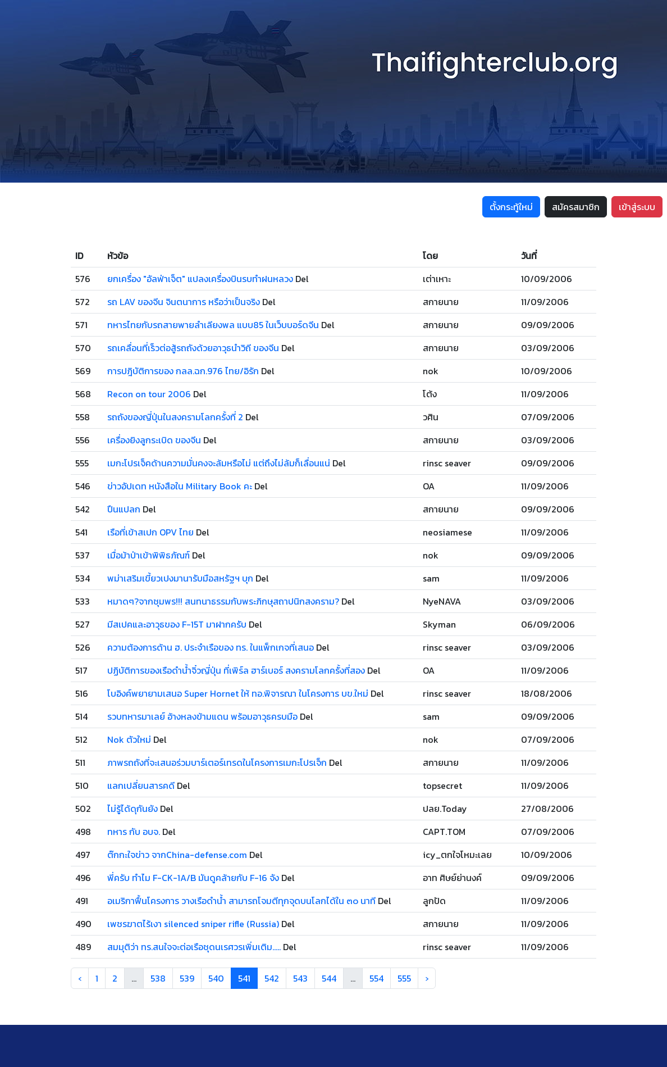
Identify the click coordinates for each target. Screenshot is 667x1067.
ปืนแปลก (123, 509)
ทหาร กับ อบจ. (133, 831)
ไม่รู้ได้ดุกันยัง (132, 808)
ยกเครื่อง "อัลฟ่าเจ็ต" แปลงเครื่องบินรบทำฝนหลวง (200, 278)
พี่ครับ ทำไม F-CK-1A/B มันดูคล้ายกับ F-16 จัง (193, 877)
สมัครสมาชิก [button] (576, 207)
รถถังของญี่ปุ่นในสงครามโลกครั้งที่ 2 (175, 417)
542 (271, 978)
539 (187, 978)
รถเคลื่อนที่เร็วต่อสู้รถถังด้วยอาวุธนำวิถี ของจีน (193, 348)
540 (216, 978)
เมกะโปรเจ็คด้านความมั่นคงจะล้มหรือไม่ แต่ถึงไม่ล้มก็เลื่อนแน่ (218, 463)
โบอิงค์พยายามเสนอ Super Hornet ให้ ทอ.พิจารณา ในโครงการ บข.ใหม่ (237, 693)
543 (300, 978)
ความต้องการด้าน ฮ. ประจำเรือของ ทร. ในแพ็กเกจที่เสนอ (210, 647)
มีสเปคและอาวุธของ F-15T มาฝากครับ (176, 624)
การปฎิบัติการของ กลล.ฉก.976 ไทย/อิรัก (183, 371)
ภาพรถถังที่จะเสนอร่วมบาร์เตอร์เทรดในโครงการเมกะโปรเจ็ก (217, 762)
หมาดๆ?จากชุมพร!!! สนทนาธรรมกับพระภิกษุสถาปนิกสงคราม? (223, 601)
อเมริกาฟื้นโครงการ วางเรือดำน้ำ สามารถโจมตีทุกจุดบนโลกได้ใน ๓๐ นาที (241, 900)
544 (329, 978)
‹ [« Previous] (79, 978)
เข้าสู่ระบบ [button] (637, 207)
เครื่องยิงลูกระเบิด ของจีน (154, 440)
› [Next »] (426, 978)
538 (158, 978)
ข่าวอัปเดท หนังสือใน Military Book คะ (179, 486)
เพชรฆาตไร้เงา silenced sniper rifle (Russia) (193, 923)
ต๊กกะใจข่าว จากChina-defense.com (177, 854)
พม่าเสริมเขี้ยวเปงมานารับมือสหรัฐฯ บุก (180, 578)
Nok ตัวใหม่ (129, 739)
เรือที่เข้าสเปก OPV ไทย (150, 532)
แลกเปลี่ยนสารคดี (141, 785)
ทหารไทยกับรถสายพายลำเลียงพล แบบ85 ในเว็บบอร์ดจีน (213, 325)
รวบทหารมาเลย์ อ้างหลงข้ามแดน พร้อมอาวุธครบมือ (202, 716)
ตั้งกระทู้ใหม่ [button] (511, 207)
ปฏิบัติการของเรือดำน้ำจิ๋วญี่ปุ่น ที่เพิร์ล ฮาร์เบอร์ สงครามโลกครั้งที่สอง (236, 670)
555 (404, 978)
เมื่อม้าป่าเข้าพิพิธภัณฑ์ (148, 555)
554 (376, 978)
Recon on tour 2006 (149, 394)
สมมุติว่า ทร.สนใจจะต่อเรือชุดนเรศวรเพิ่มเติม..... (194, 947)
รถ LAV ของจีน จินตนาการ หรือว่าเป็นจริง (183, 301)
